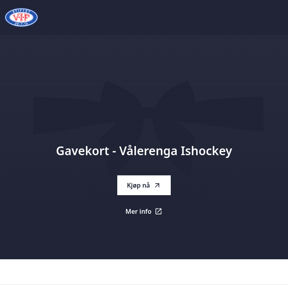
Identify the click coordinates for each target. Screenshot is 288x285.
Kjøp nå (144, 185)
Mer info (148, 213)
